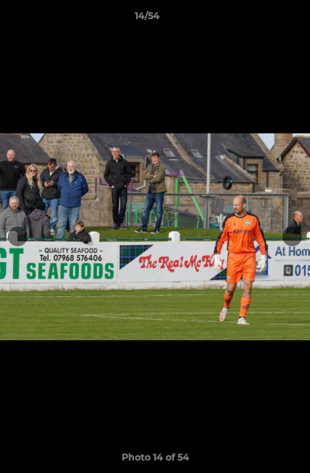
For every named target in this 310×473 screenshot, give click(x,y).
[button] (263, 19)
